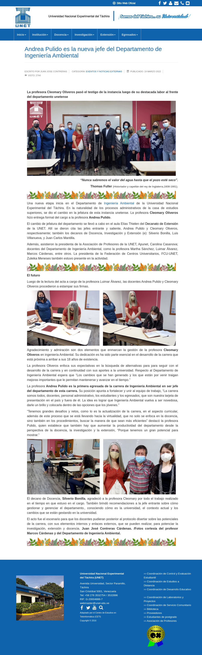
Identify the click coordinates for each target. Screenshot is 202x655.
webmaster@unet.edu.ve (94, 603)
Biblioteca (152, 609)
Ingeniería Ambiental (119, 203)
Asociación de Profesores (162, 620)
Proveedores (154, 612)
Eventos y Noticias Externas (104, 71)
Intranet (170, 3)
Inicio (21, 36)
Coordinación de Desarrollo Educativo (169, 589)
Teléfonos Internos (182, 3)
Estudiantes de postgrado (162, 616)
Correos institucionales (188, 3)
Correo (176, 3)
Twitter (165, 3)
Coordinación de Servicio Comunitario (169, 605)
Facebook (159, 3)
